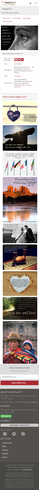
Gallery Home (6, 18)
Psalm (19, 54)
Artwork (5, 453)
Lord (15, 64)
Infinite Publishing (31, 402)
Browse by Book (7, 21)
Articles (5, 450)
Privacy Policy (27, 470)
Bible (4, 446)
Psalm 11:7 (26, 67)
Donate (6, 416)
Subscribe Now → (19, 383)
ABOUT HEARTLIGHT (11, 392)
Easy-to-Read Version (21, 474)
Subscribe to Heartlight (20, 425)
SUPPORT (5, 406)
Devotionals (7, 443)
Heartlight (17, 76)
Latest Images (17, 18)
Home (4, 457)
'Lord (24, 96)
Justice (20, 64)
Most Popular (27, 18)
